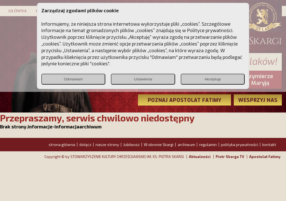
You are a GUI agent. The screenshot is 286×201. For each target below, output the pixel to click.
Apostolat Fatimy (264, 156)
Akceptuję (212, 79)
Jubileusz (131, 144)
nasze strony (107, 144)
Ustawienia (143, 79)
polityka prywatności (239, 144)
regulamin (208, 144)
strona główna (62, 144)
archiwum (186, 144)
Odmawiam (73, 79)
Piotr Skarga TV (230, 156)
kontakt (269, 144)
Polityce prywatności (209, 30)
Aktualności (200, 156)
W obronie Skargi (158, 144)
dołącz (85, 144)
